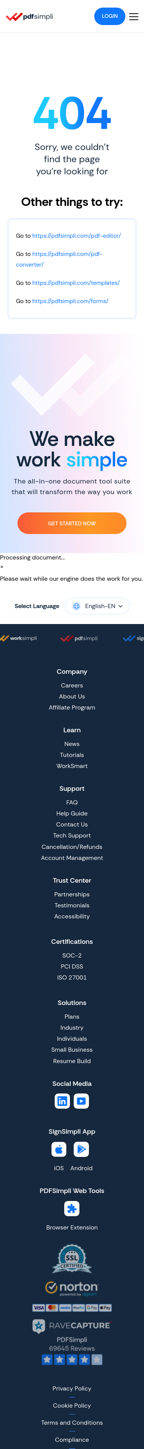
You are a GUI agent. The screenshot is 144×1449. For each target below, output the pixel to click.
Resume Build (72, 1061)
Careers (72, 685)
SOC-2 (72, 955)
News (72, 744)
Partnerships (72, 894)
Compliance (72, 1440)
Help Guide (71, 813)
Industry (72, 1028)
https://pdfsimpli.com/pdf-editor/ (76, 236)
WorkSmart (71, 766)
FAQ (72, 802)
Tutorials (72, 755)
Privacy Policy (72, 1388)
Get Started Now (72, 523)
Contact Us (72, 824)
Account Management (72, 858)
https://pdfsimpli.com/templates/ (76, 283)
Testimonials (72, 905)
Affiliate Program (72, 707)
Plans (72, 1017)
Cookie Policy (72, 1405)
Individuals (72, 1039)
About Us (72, 696)
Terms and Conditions (72, 1423)
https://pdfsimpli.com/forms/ (70, 301)
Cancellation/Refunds (72, 847)
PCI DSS (72, 966)
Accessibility (72, 916)
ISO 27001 (72, 977)
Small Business (72, 1050)
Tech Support (72, 835)
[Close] (2, 566)
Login (110, 16)
